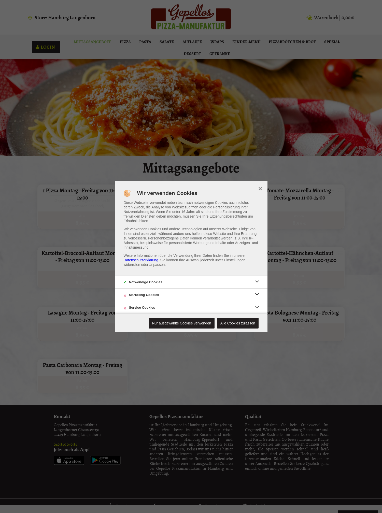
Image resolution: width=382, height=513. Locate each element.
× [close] (260, 188)
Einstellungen (234, 260)
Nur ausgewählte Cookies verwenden (181, 323)
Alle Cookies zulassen (237, 323)
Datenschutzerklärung (141, 260)
